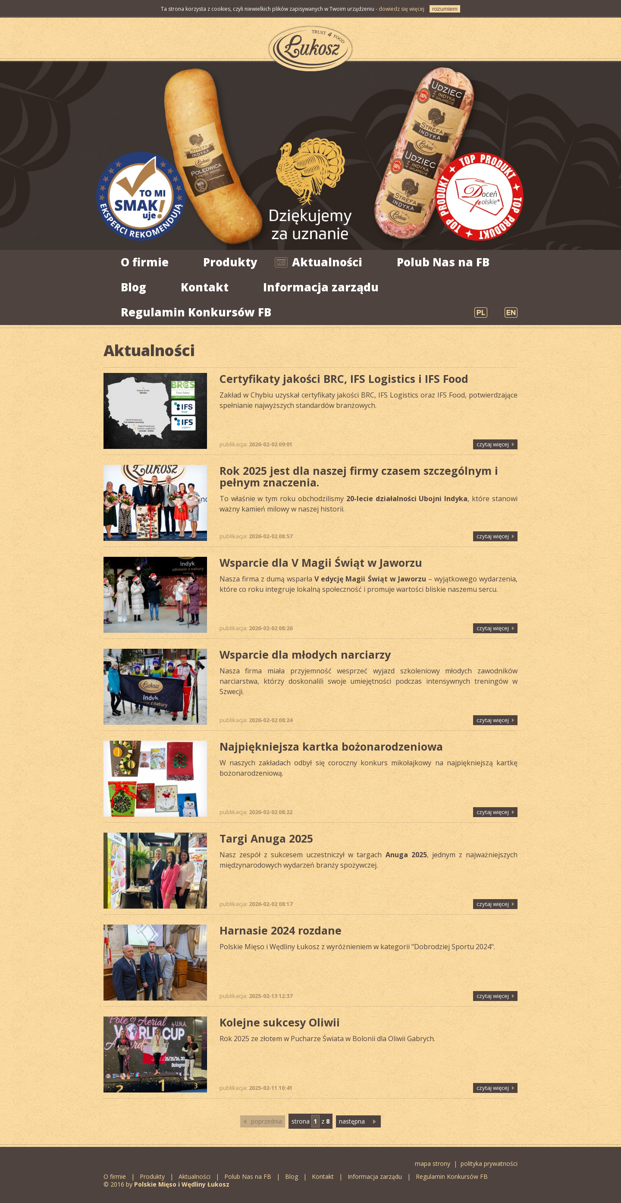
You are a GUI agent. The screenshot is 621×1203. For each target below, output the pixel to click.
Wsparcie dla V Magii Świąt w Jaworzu (321, 562)
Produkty (230, 262)
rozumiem (445, 9)
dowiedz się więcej (401, 9)
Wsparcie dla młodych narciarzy (305, 654)
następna (352, 1121)
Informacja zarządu (321, 287)
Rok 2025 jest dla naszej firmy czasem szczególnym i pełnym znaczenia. (359, 476)
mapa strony (432, 1163)
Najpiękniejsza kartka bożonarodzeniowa (331, 746)
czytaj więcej (493, 444)
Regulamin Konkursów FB (196, 312)
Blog (133, 287)
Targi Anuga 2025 (266, 838)
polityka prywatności (489, 1163)
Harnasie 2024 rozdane (281, 930)
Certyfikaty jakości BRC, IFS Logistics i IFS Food (344, 378)
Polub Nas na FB (443, 262)
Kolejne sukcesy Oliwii (280, 1022)
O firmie (145, 262)
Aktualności (327, 262)
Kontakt (205, 287)
